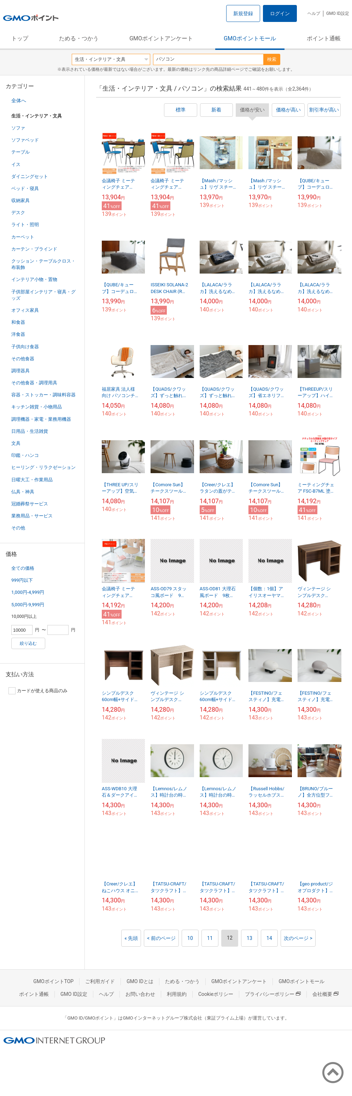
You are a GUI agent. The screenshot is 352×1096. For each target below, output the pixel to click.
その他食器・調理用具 (34, 382)
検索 (271, 59)
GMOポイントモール (250, 38)
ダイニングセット (29, 176)
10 (190, 938)
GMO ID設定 (337, 13)
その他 (18, 527)
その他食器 (22, 358)
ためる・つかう (79, 38)
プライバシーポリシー (273, 994)
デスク (18, 212)
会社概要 (325, 994)
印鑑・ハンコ (25, 455)
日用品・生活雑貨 (29, 431)
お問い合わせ (140, 994)
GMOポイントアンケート (161, 38)
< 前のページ (161, 938)
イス (15, 164)
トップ (19, 38)
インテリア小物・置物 (34, 279)
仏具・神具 (22, 491)
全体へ (18, 100)
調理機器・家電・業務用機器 (41, 419)
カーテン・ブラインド (34, 249)
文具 (15, 443)
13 (249, 938)
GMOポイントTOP (53, 981)
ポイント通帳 (324, 38)
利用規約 (177, 994)
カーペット (22, 237)
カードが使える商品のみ (38, 690)
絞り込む (28, 643)
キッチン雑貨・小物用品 (36, 406)
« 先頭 (131, 938)
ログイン (280, 13)
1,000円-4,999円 (27, 592)
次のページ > (298, 938)
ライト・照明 (25, 224)
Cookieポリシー (215, 994)
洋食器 (18, 334)
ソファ (18, 128)
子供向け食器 (25, 346)
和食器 (18, 322)
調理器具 (20, 370)
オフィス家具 (25, 310)
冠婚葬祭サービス (29, 503)
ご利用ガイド (100, 981)
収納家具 (20, 200)
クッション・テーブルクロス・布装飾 (43, 264)
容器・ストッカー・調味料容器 (43, 394)
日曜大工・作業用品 (32, 479)
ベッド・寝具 (25, 188)
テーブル (20, 152)
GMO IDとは (140, 981)
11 (210, 938)
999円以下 (22, 580)
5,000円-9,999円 (27, 604)
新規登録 (243, 13)
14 (269, 938)
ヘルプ (313, 13)
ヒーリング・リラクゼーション (43, 467)
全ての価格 (22, 568)
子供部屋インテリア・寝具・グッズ (43, 295)
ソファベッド (25, 140)
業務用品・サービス (32, 515)
